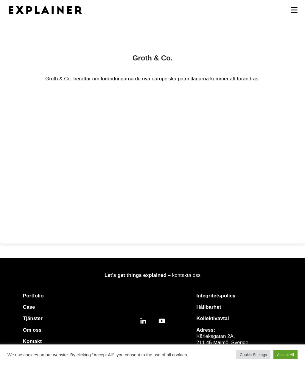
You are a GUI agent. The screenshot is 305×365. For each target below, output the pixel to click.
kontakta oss (186, 275)
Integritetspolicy (215, 296)
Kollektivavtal (212, 318)
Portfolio (33, 296)
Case (29, 307)
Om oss (32, 330)
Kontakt (32, 341)
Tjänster (33, 318)
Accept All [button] (285, 354)
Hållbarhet (208, 307)
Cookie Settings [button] (253, 354)
